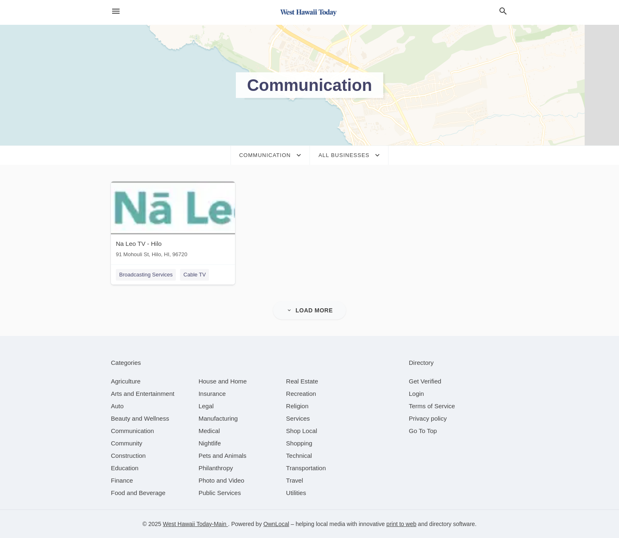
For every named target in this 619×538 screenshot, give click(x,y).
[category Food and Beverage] (138, 492)
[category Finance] (122, 480)
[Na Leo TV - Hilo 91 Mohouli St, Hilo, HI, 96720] (173, 221)
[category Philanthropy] (216, 467)
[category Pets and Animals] (223, 455)
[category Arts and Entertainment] (142, 393)
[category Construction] (128, 455)
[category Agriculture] (126, 381)
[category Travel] (294, 480)
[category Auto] (117, 405)
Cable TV (194, 274)
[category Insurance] (212, 393)
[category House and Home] (223, 381)
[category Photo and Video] (222, 480)
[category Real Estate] (302, 381)
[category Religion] (297, 405)
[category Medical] (209, 430)
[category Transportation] (306, 467)
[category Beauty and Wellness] (140, 418)
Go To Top (423, 430)
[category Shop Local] (301, 430)
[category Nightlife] (210, 443)
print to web (401, 524)
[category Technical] (299, 455)
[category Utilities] (296, 492)
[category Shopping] (299, 443)
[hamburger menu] (116, 11)
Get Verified (425, 381)
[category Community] (126, 443)
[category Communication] (132, 430)
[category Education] (125, 467)
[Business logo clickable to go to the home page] (309, 12)
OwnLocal (276, 524)
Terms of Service (432, 405)
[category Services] (298, 418)
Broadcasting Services (146, 274)
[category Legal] (206, 405)
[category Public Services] (220, 492)
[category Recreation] (301, 393)
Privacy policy (428, 418)
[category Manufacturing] (218, 418)
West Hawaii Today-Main (195, 524)
